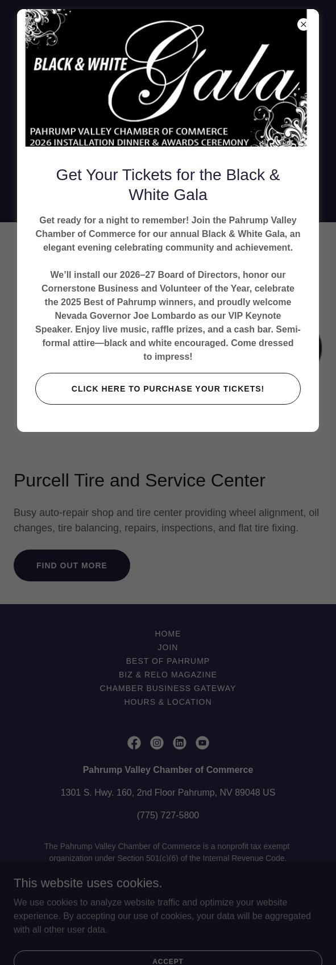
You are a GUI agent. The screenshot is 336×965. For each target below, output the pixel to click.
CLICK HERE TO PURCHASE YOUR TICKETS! (168, 388)
